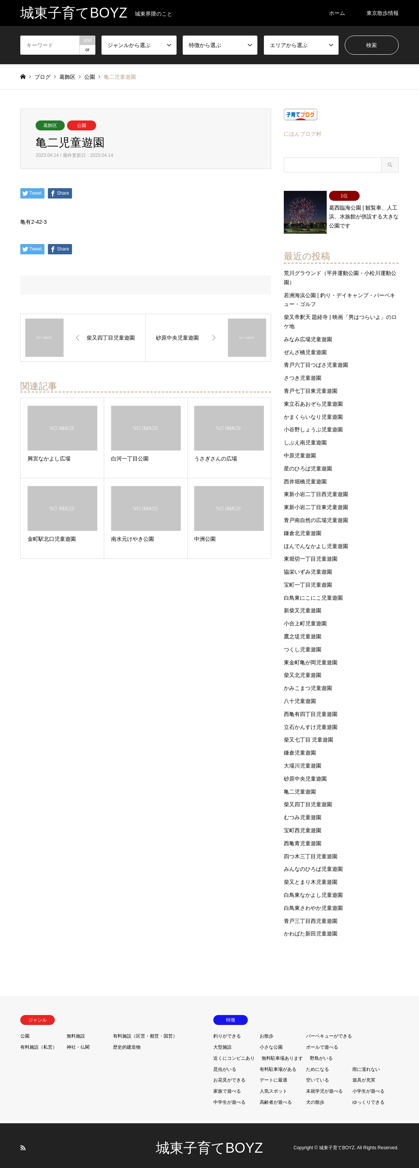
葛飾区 (50, 125)
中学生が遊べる (229, 1097)
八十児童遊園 (300, 696)
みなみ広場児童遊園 (308, 334)
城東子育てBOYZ (209, 1143)
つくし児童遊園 (302, 644)
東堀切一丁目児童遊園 (310, 554)
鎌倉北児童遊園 (302, 528)
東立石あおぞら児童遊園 (313, 399)
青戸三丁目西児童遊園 (310, 916)
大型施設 (222, 1042)
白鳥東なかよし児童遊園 (313, 890)
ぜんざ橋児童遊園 (305, 347)
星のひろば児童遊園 (308, 463)
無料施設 (76, 1031)
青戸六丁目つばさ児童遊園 (316, 360)
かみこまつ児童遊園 (308, 683)
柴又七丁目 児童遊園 (309, 735)
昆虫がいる (224, 1064)
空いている (317, 1075)
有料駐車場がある (278, 1064)
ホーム (337, 13)
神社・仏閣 (78, 1042)
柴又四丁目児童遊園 (308, 800)
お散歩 (266, 1031)
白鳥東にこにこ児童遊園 (313, 593)
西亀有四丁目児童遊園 (310, 709)
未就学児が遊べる (324, 1086)
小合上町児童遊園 (305, 619)
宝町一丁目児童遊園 (308, 580)
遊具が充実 (363, 1075)
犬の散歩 (315, 1097)
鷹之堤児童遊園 (302, 631)
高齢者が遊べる (276, 1097)
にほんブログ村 (302, 134)
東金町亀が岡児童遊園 (310, 657)
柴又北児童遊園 (302, 670)
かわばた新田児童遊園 (310, 929)
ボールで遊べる (322, 1042)
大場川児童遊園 (302, 761)
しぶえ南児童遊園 (305, 437)
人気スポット (273, 1086)
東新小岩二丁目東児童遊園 (316, 502)
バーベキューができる (329, 1031)
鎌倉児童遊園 (300, 748)
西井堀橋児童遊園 (305, 476)
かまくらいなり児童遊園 (313, 412)
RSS (23, 1142)
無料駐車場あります (282, 1053)
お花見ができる (229, 1075)
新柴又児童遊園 (302, 606)
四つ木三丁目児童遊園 (310, 851)
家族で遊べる (227, 1086)
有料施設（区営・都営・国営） (145, 1031)
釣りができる (227, 1031)
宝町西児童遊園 (302, 825)
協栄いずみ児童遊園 (308, 567)
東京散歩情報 (383, 13)
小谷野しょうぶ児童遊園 (313, 425)
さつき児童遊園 (302, 373)
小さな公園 (271, 1042)
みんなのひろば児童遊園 (313, 864)
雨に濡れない (366, 1064)
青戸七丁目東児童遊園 (310, 386)
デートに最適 (273, 1075)
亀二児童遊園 (300, 787)
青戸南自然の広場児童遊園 (316, 515)
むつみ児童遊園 (302, 812)
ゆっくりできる (368, 1097)
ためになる (317, 1064)
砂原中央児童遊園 (305, 774)
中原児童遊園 (300, 450)
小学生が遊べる (368, 1086)
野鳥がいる (321, 1053)
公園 (81, 125)
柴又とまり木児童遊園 (310, 877)
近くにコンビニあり (234, 1053)
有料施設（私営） (38, 1042)
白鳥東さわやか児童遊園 (313, 903)
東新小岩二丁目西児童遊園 (316, 489)
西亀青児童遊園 (302, 838)
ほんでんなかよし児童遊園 (316, 541)
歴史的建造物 (127, 1042)
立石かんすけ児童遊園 (310, 722)
